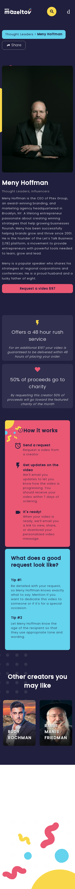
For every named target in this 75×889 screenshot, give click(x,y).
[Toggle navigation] (68, 11)
